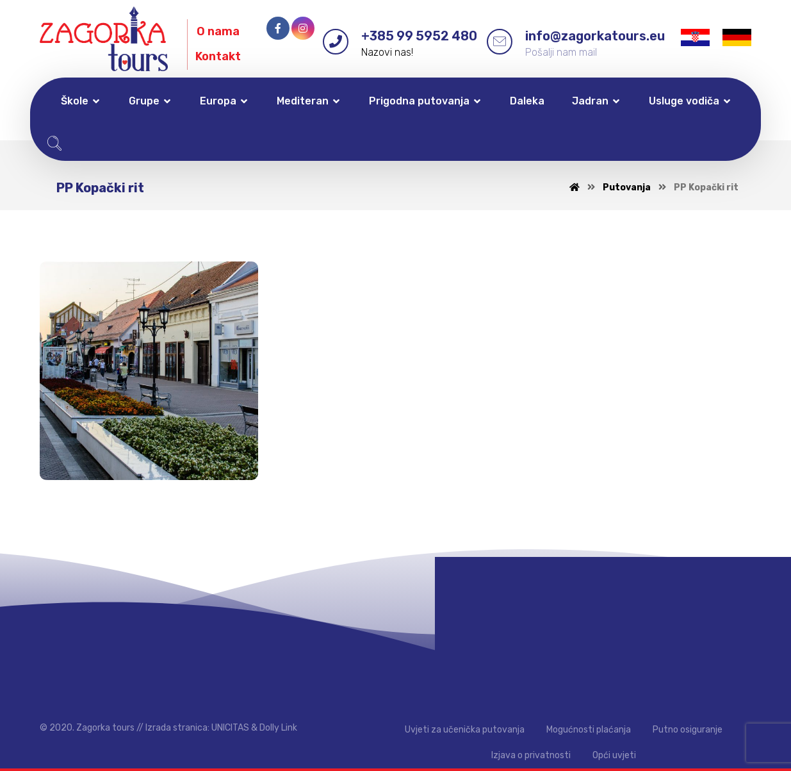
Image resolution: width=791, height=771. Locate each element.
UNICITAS (230, 727)
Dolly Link (278, 727)
